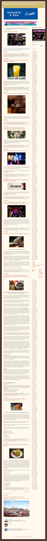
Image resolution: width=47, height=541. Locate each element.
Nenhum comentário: (15, 87)
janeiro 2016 (33, 177)
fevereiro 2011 (34, 240)
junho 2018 (33, 151)
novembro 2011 (34, 230)
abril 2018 (33, 153)
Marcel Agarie (5, 56)
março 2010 (33, 252)
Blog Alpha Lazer (12, 55)
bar (7, 55)
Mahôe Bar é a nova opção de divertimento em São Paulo (16, 233)
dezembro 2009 (34, 255)
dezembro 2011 (34, 229)
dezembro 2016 (34, 165)
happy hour (16, 88)
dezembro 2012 (34, 216)
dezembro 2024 (34, 297)
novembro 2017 (34, 385)
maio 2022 (33, 101)
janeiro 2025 (33, 296)
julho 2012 (33, 451)
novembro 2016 (34, 166)
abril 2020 (33, 128)
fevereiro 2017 (34, 163)
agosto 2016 (33, 399)
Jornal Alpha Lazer (20, 88)
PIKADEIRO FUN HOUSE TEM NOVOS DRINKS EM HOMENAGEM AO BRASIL (16, 180)
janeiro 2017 (33, 164)
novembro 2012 (34, 217)
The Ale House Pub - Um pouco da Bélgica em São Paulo (16, 93)
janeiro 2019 (33, 374)
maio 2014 (33, 198)
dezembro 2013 (34, 203)
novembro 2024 (34, 69)
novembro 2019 (34, 134)
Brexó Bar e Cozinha (16, 55)
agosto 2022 (33, 98)
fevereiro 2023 (34, 321)
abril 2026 (33, 50)
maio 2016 (33, 173)
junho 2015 (33, 414)
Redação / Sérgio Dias (41, 276)
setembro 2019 (34, 136)
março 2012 (33, 226)
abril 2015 (33, 187)
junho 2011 (33, 465)
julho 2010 (33, 477)
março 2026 (33, 51)
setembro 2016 (34, 398)
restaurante (9, 56)
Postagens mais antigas (26, 491)
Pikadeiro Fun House (25, 198)
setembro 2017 (34, 387)
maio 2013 (33, 211)
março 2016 (33, 175)
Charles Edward (10, 229)
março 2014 (33, 200)
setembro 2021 (34, 110)
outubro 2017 (33, 386)
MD (34, 263)
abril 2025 (33, 63)
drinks (15, 198)
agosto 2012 (33, 450)
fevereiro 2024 (34, 308)
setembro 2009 (34, 488)
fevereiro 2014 (34, 201)
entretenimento (17, 198)
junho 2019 (33, 139)
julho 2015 (33, 413)
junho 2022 (33, 100)
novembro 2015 (34, 179)
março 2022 (33, 103)
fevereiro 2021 (34, 347)
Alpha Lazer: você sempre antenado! (20, 4)
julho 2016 (33, 400)
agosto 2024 (33, 72)
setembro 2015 (34, 411)
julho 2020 (33, 125)
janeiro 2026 (33, 283)
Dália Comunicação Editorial (11, 88)
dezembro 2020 (34, 349)
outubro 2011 (33, 231)
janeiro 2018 (33, 154)
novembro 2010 (34, 243)
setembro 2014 (34, 193)
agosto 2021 (33, 111)
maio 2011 (33, 237)
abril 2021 (33, 115)
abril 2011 (33, 238)
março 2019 (33, 372)
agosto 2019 (33, 137)
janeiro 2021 (33, 348)
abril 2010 (33, 251)
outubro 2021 (33, 109)
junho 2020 (33, 126)
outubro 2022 (33, 96)
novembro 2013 (34, 204)
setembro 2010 (34, 475)
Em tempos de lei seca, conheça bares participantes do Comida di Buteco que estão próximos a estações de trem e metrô (16, 276)
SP (9, 89)
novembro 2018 (34, 147)
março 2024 (33, 77)
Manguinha (23, 88)
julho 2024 (33, 73)
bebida (8, 55)
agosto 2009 (33, 489)
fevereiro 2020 (34, 360)
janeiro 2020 (33, 361)
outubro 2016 (33, 167)
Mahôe (19, 271)
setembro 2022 (34, 97)
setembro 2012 (34, 449)
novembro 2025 (34, 285)
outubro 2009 (33, 257)
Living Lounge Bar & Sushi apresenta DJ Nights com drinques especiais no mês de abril (15, 399)
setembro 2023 (34, 84)
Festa (14, 229)
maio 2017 (33, 162)
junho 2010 (33, 478)
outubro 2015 (33, 180)
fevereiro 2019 (34, 373)
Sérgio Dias (11, 56)
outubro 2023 (33, 83)
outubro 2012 (33, 218)
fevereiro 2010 (34, 253)
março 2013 (33, 213)
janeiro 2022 (33, 335)
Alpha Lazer (8, 271)
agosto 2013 (33, 437)
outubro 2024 (33, 70)
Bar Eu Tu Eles (13, 489)
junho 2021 (33, 113)
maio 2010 (33, 250)
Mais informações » (6, 85)
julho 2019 (33, 138)
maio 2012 (33, 224)
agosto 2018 (33, 149)
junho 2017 (33, 161)
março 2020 (33, 359)
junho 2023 (33, 87)
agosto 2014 (33, 424)
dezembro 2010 (34, 242)
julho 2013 (33, 438)
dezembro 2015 (34, 178)
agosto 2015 (33, 412)
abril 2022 (33, 102)
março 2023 (33, 320)
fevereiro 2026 (34, 282)
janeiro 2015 (33, 190)
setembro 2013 (34, 206)
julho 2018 (33, 150)
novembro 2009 (34, 256)
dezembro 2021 (34, 336)
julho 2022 (33, 99)
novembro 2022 (34, 95)
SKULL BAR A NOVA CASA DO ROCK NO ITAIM (15, 150)
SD (34, 267)
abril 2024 (33, 76)
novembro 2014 (34, 192)
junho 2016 (33, 172)
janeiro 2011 (33, 241)
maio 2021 (33, 114)
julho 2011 (33, 464)
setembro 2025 (34, 58)
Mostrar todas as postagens (22, 28)
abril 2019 (33, 141)
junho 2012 (33, 452)
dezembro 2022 (34, 323)
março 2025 (33, 294)
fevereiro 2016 (34, 176)
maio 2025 (33, 62)
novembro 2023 (34, 311)
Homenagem (21, 198)
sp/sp (13, 56)
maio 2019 (33, 140)
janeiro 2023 (33, 322)
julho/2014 (16, 229)
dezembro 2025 (34, 284)
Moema (5, 89)
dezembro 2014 (34, 191)
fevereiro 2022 (34, 334)
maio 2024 (33, 75)
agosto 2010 (33, 476)
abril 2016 (33, 174)
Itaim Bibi (27, 55)
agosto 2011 (33, 463)
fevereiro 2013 (34, 214)
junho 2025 (33, 61)
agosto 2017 (33, 388)
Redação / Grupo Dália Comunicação (41, 273)
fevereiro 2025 (34, 295)
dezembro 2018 (34, 375)
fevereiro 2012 (34, 227)
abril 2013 (33, 212)
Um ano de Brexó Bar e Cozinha (11, 31)
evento (12, 229)
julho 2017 (33, 160)
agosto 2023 (33, 85)
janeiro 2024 (33, 309)
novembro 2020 (34, 121)
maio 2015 (33, 186)
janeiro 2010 (33, 254)
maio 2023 (33, 88)
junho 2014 (33, 426)
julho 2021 (33, 112)
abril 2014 (33, 199)
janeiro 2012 (33, 228)
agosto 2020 (33, 124)
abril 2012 (33, 225)
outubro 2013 (33, 205)
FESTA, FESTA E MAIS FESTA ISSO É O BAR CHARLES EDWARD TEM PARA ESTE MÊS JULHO (16, 203)
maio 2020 (33, 127)
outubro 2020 (33, 122)
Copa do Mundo (12, 198)
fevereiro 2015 (34, 189)
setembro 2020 (34, 123)
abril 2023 (33, 89)
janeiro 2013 (33, 215)
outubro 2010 (33, 244)
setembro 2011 (34, 462)
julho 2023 (33, 86)
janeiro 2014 (33, 202)
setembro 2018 (34, 148)
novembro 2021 (34, 108)
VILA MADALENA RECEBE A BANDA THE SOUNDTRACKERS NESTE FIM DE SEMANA (14, 128)
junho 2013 (33, 439)
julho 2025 (33, 60)
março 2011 (33, 239)
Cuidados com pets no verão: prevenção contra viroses (15, 528)
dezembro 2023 (34, 310)
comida (20, 55)
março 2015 (33, 188)
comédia (9, 198)
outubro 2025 (33, 57)
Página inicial (13, 491)
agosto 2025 (33, 59)
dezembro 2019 (34, 362)
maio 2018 (33, 152)
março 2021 (33, 346)
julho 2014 (33, 425)
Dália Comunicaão (23, 55)
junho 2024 (33, 74)
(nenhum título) (10, 519)
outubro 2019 (33, 135)
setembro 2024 (34, 71)
